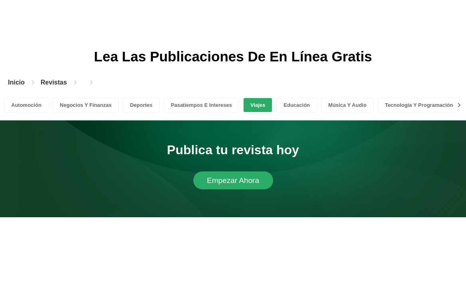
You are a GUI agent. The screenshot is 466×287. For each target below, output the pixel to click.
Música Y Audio (347, 105)
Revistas (54, 82)
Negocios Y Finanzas (86, 105)
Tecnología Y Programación (419, 105)
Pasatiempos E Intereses (201, 105)
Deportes (141, 105)
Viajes (257, 105)
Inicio (16, 82)
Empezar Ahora (233, 180)
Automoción (26, 105)
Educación (297, 105)
